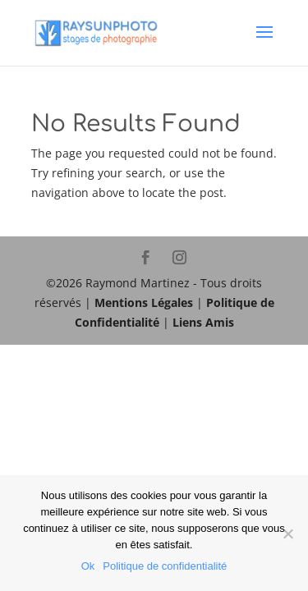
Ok (88, 566)
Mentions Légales (143, 302)
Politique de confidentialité (165, 566)
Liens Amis (203, 322)
